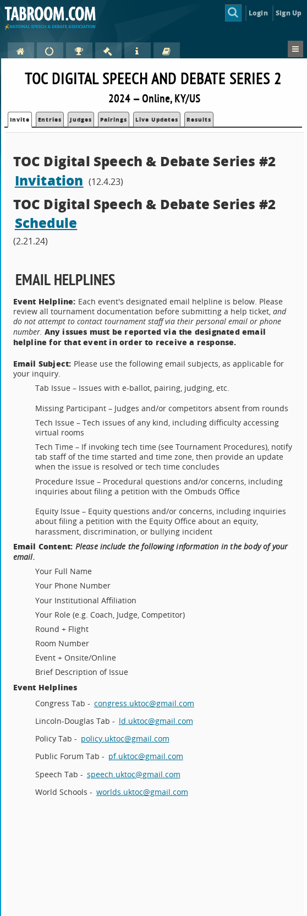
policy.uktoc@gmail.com (125, 738)
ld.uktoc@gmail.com (156, 721)
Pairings (113, 119)
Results (199, 119)
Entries (50, 119)
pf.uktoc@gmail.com (145, 756)
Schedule (46, 222)
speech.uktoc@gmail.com (133, 774)
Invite (20, 119)
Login (258, 13)
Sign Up (288, 13)
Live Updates (156, 119)
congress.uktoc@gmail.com (144, 703)
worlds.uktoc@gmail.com (142, 792)
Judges (81, 119)
